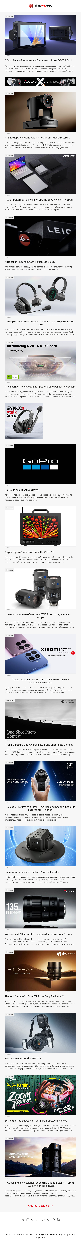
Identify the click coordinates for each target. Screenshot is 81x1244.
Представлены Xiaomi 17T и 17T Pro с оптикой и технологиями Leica (40, 681)
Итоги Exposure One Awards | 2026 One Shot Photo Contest (39, 744)
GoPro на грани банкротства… (22, 489)
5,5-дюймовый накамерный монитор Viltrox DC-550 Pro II (38, 60)
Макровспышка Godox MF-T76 (23, 1058)
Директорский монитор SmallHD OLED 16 (29, 552)
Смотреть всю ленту (40, 1205)
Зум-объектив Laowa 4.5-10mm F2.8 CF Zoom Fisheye (36, 1120)
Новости (9, 16)
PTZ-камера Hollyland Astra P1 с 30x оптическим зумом (37, 137)
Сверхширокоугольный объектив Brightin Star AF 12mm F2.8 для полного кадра (40, 1184)
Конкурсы (9, 700)
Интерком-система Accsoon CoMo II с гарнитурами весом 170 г (40, 323)
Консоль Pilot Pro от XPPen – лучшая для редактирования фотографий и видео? (40, 808)
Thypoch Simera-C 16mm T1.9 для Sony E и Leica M (34, 996)
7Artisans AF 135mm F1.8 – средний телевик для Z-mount (39, 934)
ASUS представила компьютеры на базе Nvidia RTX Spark (39, 199)
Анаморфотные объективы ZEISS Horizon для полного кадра (40, 616)
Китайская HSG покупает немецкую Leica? (30, 261)
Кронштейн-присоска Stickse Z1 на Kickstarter (32, 872)
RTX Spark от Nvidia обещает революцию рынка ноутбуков (40, 386)
